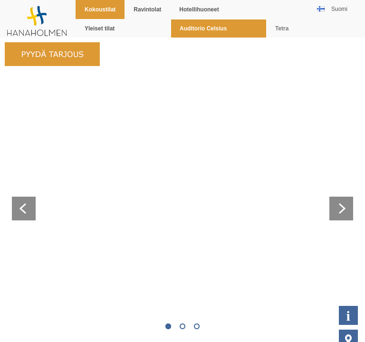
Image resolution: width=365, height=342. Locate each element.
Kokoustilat (100, 9)
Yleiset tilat (100, 28)
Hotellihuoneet (199, 9)
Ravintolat (147, 9)
